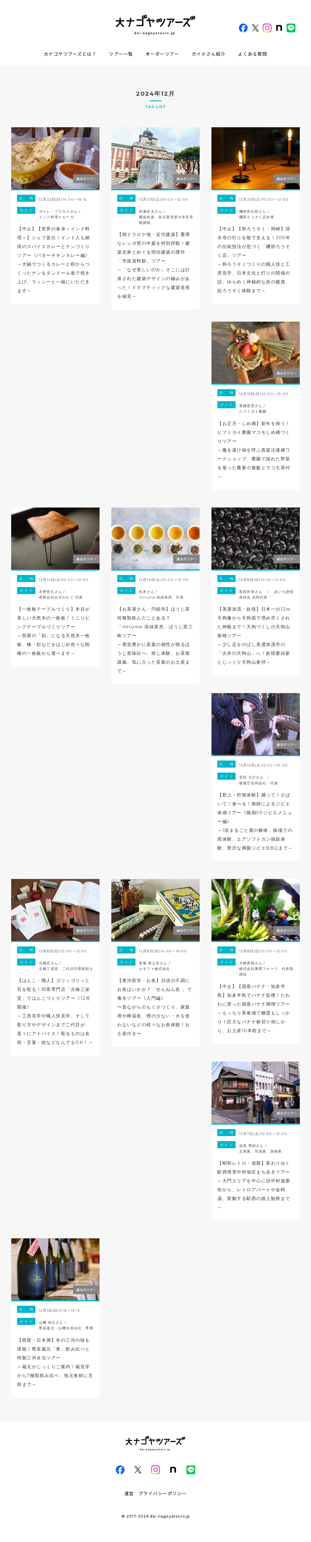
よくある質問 (252, 54)
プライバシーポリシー (162, 1493)
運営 (129, 1493)
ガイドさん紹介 (209, 54)
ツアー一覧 (121, 54)
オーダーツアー (162, 54)
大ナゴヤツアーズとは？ (70, 54)
